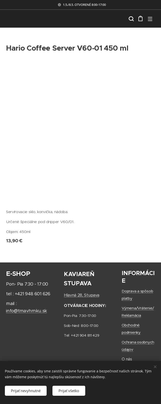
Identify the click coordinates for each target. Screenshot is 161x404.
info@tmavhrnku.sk (26, 311)
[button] (131, 19)
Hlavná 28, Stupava (81, 295)
